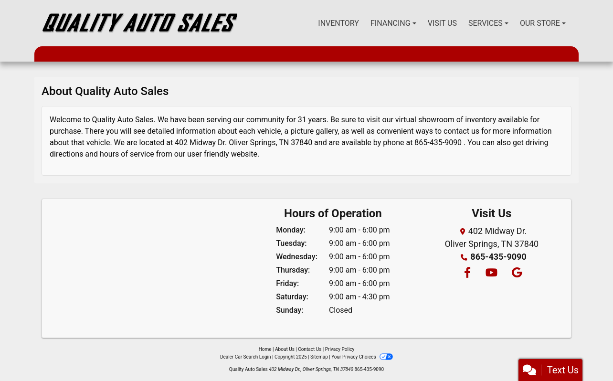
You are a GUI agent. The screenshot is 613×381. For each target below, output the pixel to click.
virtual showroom (424, 119)
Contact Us (309, 349)
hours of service (127, 154)
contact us (461, 131)
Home (265, 349)
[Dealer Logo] (139, 23)
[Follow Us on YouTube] (491, 273)
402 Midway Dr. (201, 142)
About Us (285, 349)
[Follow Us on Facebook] (466, 273)
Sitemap (319, 357)
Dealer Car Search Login (245, 357)
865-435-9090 (438, 142)
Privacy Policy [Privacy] (340, 349)
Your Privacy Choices (362, 357)
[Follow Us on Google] (515, 273)
